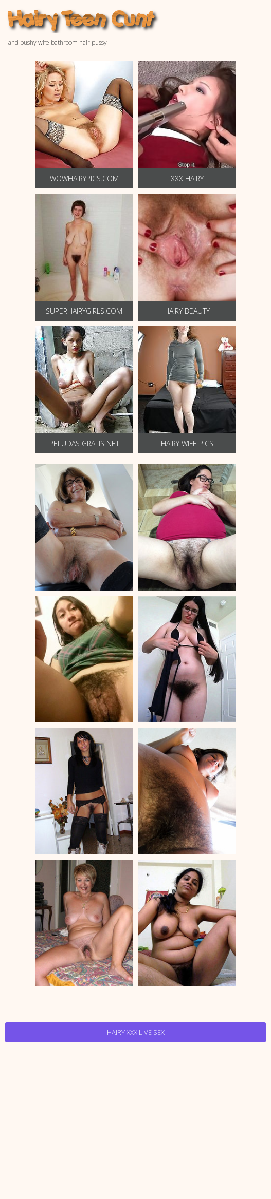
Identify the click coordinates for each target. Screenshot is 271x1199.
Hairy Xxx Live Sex (136, 1032)
